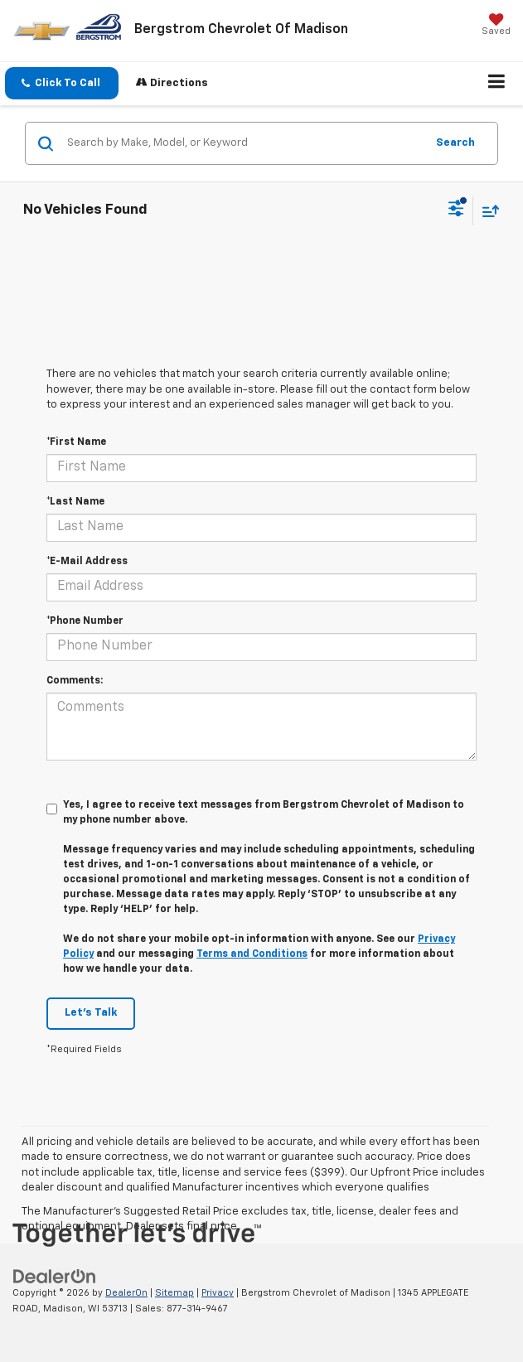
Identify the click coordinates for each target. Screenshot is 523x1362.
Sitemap (174, 1292)
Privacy (217, 1292)
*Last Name (75, 502)
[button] (62, 83)
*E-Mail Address (87, 562)
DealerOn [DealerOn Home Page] (126, 1292)
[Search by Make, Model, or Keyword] (243, 143)
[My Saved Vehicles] (496, 26)
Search (455, 143)
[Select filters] (456, 210)
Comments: (74, 681)
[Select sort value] (486, 210)
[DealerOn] (54, 1277)
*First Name (76, 442)
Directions (172, 82)
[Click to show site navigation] (497, 83)
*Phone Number (84, 621)
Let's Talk (91, 1012)
